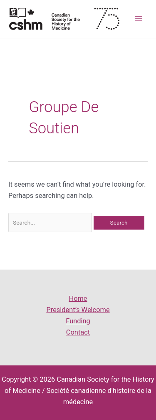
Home (78, 298)
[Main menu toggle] (138, 19)
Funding (78, 321)
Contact (78, 332)
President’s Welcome (77, 310)
